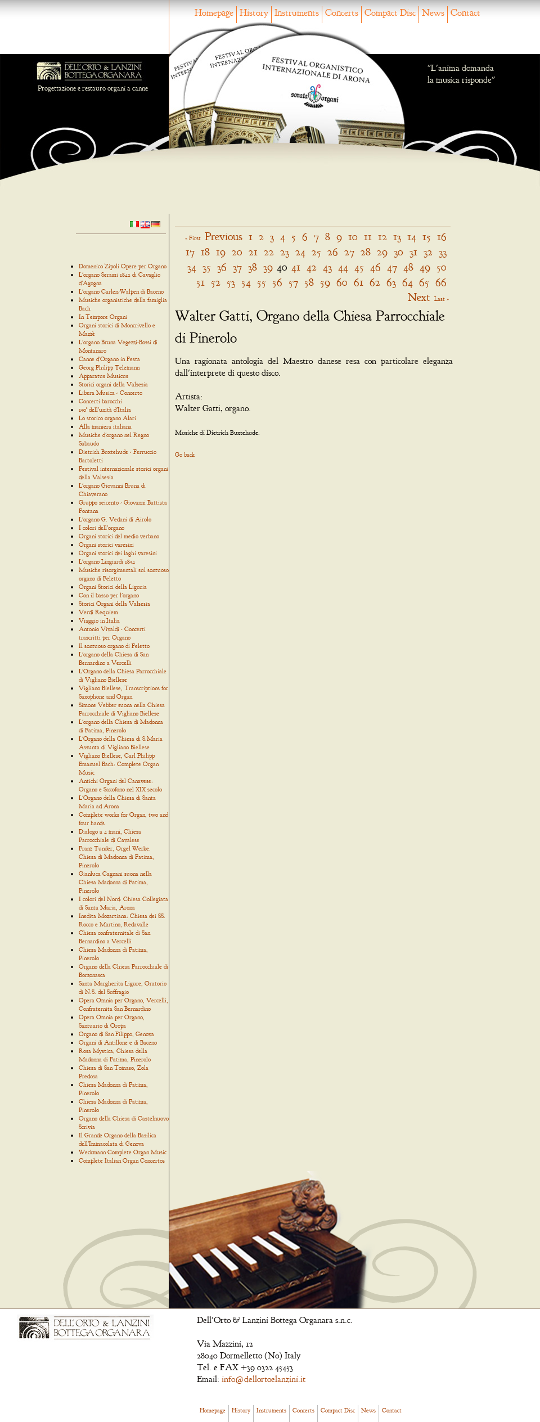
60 (342, 282)
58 (309, 282)
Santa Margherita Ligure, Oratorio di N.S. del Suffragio (122, 987)
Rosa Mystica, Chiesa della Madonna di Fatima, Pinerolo (115, 1055)
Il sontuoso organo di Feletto (114, 646)
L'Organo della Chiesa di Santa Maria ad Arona (117, 802)
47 (392, 267)
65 (424, 282)
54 (246, 282)
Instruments (296, 13)
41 (295, 267)
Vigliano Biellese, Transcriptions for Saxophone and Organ (123, 692)
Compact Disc (390, 13)
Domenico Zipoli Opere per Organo (122, 266)
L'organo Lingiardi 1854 (107, 561)
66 (441, 282)
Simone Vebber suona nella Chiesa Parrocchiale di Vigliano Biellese (122, 709)
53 (231, 282)
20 (237, 252)
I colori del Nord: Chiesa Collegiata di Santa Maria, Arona (123, 903)
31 (413, 252)
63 (391, 282)
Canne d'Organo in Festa (109, 359)
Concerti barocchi (100, 401)
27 (349, 252)
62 (375, 282)
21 (253, 252)
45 (359, 267)
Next (419, 297)
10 (353, 237)
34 (191, 267)
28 (366, 252)
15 (426, 237)
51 (200, 282)
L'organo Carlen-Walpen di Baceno (121, 291)
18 (205, 252)
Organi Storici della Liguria (113, 587)
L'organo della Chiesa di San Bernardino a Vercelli (113, 658)
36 (222, 267)
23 (284, 252)
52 (215, 282)
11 (368, 237)
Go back (185, 454)
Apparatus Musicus (103, 376)
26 (332, 252)
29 (382, 252)
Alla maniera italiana (105, 426)
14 (411, 237)
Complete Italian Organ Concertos (122, 1160)
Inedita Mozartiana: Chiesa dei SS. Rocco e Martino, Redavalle (122, 920)
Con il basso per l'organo (109, 595)
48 (408, 267)
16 (442, 237)
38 (252, 267)
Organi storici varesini (106, 544)
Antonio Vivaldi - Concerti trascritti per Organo (112, 633)
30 (398, 252)
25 (316, 252)
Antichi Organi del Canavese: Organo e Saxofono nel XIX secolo (120, 785)
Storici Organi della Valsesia (114, 604)
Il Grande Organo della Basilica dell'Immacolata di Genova (117, 1139)
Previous (223, 237)
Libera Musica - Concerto (110, 393)
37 (237, 267)
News (433, 13)
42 (312, 267)
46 (375, 267)
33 (443, 252)
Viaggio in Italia (99, 620)
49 (425, 267)
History (254, 13)
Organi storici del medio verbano (119, 536)
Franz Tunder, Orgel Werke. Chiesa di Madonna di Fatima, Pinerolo (116, 856)
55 (261, 282)
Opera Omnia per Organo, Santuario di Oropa (112, 1021)
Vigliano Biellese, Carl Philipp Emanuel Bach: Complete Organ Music (119, 764)
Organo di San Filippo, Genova (116, 1034)
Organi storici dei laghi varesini (118, 553)
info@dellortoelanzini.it (263, 1379)
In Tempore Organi (103, 317)
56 (277, 282)
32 (428, 252)
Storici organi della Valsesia (113, 384)
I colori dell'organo (101, 528)
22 (269, 252)
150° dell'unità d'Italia (105, 409)
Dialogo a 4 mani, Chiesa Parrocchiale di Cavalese (110, 835)
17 (190, 252)
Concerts (341, 13)
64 (407, 282)
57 (293, 282)
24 (300, 252)
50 (441, 267)
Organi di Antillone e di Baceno (118, 1042)
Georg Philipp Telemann (109, 367)
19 (221, 252)
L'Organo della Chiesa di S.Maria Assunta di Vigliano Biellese (121, 743)
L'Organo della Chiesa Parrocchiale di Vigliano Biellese (122, 675)
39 (268, 267)
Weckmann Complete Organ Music (122, 1152)
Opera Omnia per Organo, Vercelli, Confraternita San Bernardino (123, 1004)
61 (358, 282)
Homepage (214, 13)
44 (343, 267)
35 (206, 267)
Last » (441, 299)
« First (193, 238)
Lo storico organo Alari (107, 418)
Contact (465, 13)
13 (397, 237)
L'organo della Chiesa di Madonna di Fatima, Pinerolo (121, 726)
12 (382, 237)
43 (327, 267)
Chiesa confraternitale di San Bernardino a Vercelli (114, 937)
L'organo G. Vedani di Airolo (115, 519)
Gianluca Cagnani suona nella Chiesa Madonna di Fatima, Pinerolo (115, 882)
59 (325, 282)
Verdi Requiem (98, 612)
